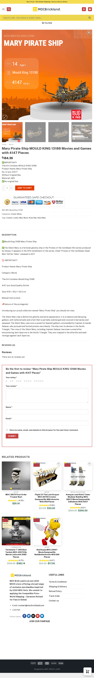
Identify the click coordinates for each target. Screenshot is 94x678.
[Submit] (90, 18)
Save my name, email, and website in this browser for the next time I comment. (44, 430)
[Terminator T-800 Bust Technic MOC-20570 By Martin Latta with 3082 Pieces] (16, 531)
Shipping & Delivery (58, 586)
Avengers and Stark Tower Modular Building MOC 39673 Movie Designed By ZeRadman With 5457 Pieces (78, 499)
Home (4, 144)
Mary (21, 218)
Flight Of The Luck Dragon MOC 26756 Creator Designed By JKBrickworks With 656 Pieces (47, 498)
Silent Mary (41, 218)
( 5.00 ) (52, 505)
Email (9, 418)
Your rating (11, 377)
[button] (87, 671)
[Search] (9, 9)
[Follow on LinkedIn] (42, 616)
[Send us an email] (33, 616)
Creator (14, 214)
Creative (9, 218)
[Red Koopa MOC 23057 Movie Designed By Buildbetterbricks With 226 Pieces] (47, 531)
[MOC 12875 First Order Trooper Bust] (16, 475)
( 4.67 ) (83, 508)
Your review (11, 386)
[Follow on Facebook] (24, 616)
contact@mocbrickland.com (31, 605)
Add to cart (25, 188)
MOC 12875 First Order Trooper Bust (16, 495)
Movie (11, 144)
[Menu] (3, 9)
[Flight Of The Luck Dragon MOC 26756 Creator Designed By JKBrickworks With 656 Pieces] (47, 475)
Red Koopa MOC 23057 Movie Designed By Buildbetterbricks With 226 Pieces (47, 553)
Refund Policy (55, 591)
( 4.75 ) (21, 560)
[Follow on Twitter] (29, 616)
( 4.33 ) (21, 500)
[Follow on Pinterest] (38, 616)
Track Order (54, 596)
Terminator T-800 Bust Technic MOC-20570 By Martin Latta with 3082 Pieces (16, 553)
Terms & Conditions (58, 582)
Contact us (54, 601)
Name (9, 407)
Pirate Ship (33, 218)
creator (16, 218)
